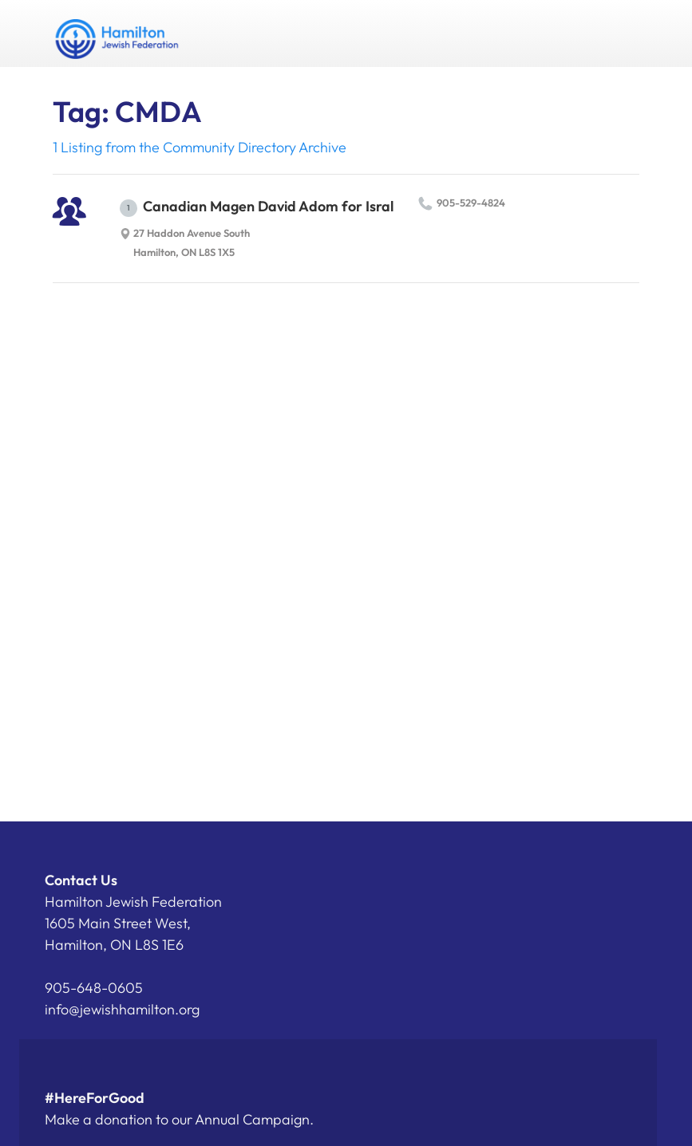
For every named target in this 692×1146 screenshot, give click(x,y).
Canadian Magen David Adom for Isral (256, 207)
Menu (621, 33)
